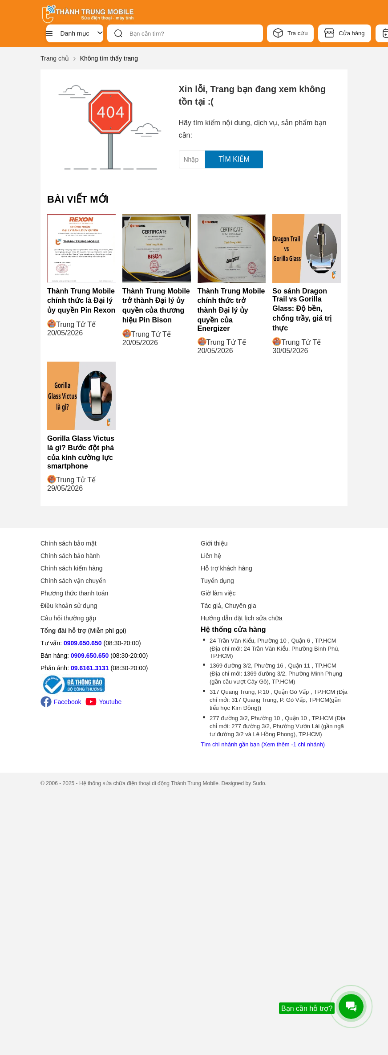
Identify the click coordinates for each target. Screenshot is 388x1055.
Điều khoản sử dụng (68, 605)
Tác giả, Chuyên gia (228, 605)
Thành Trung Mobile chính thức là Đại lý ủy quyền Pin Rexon (81, 300)
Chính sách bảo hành (70, 555)
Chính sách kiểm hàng (71, 568)
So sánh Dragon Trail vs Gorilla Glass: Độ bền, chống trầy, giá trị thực (301, 309)
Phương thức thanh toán (74, 593)
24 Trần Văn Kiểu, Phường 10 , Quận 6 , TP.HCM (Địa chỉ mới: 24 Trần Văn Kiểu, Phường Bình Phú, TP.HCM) (275, 648)
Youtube (103, 701)
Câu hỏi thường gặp (68, 618)
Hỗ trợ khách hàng (226, 568)
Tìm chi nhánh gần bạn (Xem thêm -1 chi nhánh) (263, 744)
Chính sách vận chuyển (73, 580)
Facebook (60, 701)
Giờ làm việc (218, 593)
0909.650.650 (83, 643)
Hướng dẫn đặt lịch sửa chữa (242, 618)
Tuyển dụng (217, 580)
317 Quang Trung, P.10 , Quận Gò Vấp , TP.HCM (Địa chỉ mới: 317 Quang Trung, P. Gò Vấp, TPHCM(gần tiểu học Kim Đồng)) (279, 699)
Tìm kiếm (233, 159)
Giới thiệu (214, 543)
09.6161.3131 (90, 668)
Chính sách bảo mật (68, 543)
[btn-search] (118, 33)
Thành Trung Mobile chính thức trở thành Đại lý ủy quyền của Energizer (231, 309)
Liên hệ (211, 555)
